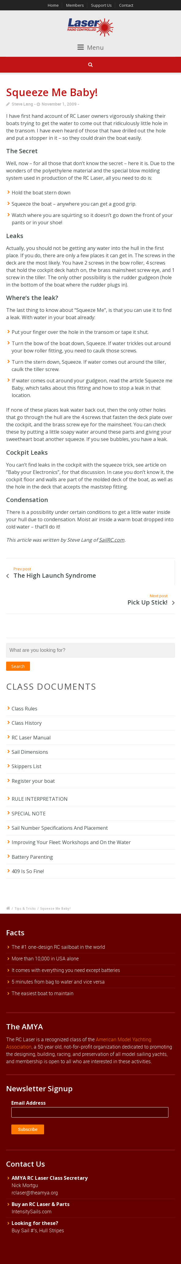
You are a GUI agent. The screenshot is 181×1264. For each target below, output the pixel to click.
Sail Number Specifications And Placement (60, 828)
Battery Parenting (32, 857)
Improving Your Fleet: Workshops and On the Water (71, 842)
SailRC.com (111, 539)
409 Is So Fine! (28, 871)
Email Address (28, 1103)
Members (75, 5)
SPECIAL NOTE (29, 813)
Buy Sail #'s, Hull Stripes (38, 1230)
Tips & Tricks (25, 908)
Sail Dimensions (30, 752)
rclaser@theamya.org (35, 1192)
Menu (90, 47)
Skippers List (26, 766)
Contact (126, 5)
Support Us (101, 5)
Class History (27, 723)
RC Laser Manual (31, 737)
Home (53, 5)
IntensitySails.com (31, 1211)
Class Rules (24, 708)
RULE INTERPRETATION (40, 799)
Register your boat (33, 781)
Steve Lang (22, 104)
